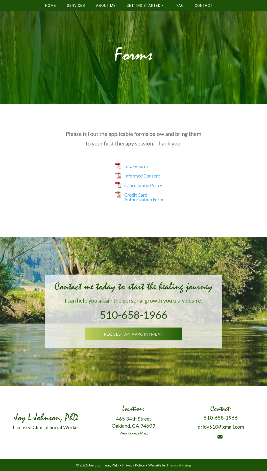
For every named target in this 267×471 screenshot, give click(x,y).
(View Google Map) (133, 433)
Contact (204, 6)
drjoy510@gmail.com (221, 427)
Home (50, 6)
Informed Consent (142, 176)
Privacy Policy (133, 465)
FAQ (180, 6)
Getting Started (144, 6)
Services (76, 6)
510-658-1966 (133, 315)
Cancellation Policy (143, 185)
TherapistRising (178, 465)
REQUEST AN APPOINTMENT (133, 334)
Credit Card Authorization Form (143, 197)
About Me (106, 6)
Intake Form (136, 166)
